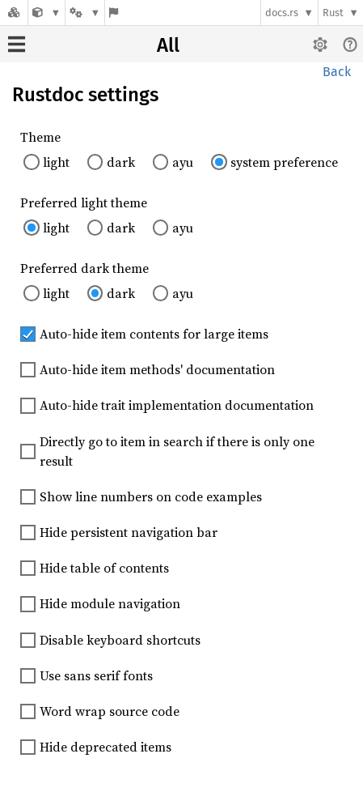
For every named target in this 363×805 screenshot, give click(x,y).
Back (337, 71)
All (168, 45)
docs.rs (281, 12)
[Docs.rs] (13, 12)
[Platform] (84, 12)
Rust (333, 12)
